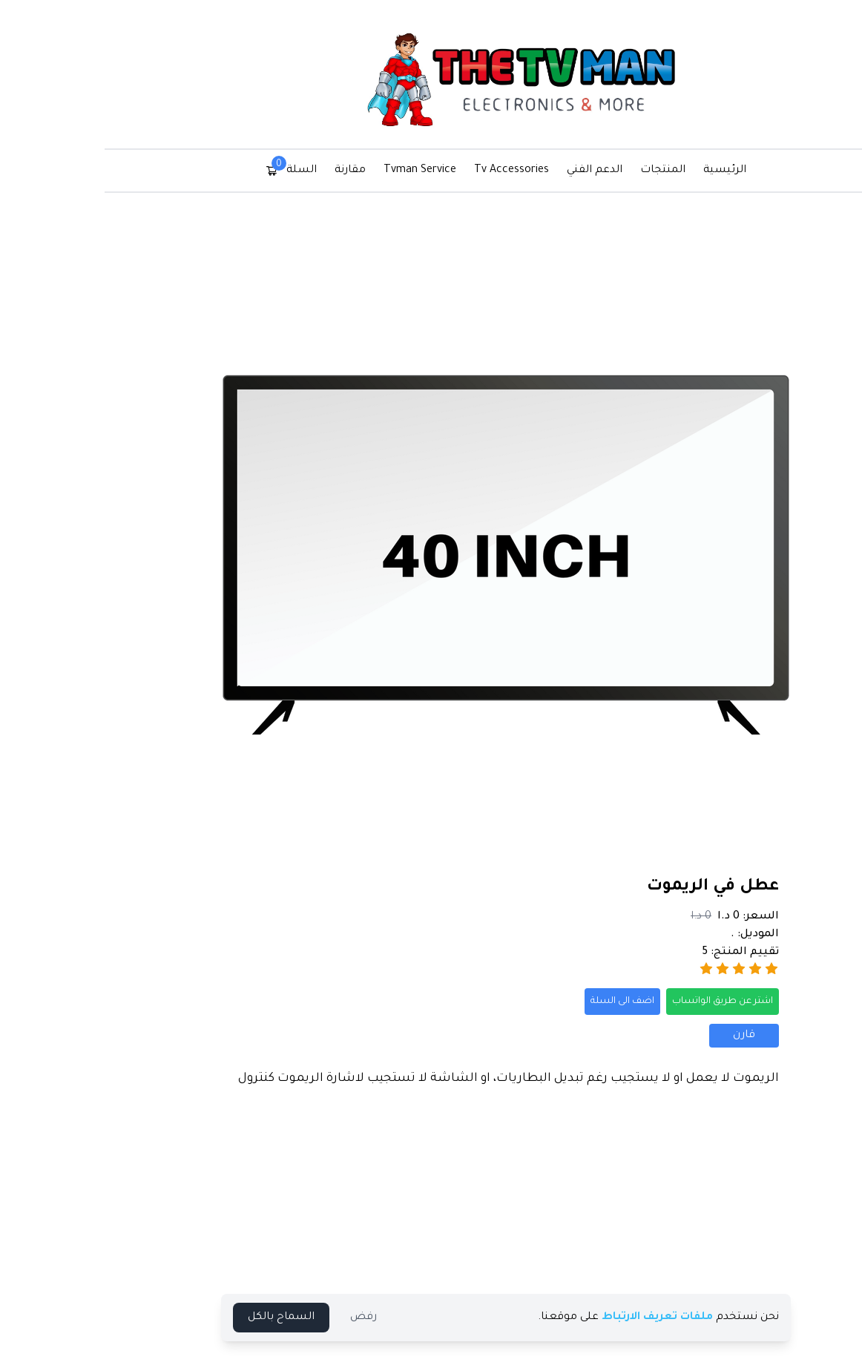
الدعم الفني (519, 171)
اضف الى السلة (547, 1001)
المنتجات (588, 171)
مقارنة (275, 171)
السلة (216, 169)
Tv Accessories (436, 171)
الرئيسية (649, 171)
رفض (288, 1318)
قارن (669, 1036)
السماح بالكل (206, 1318)
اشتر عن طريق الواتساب (647, 1001)
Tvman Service (345, 171)
